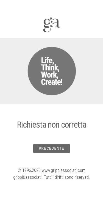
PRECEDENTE (51, 148)
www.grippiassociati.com (63, 170)
